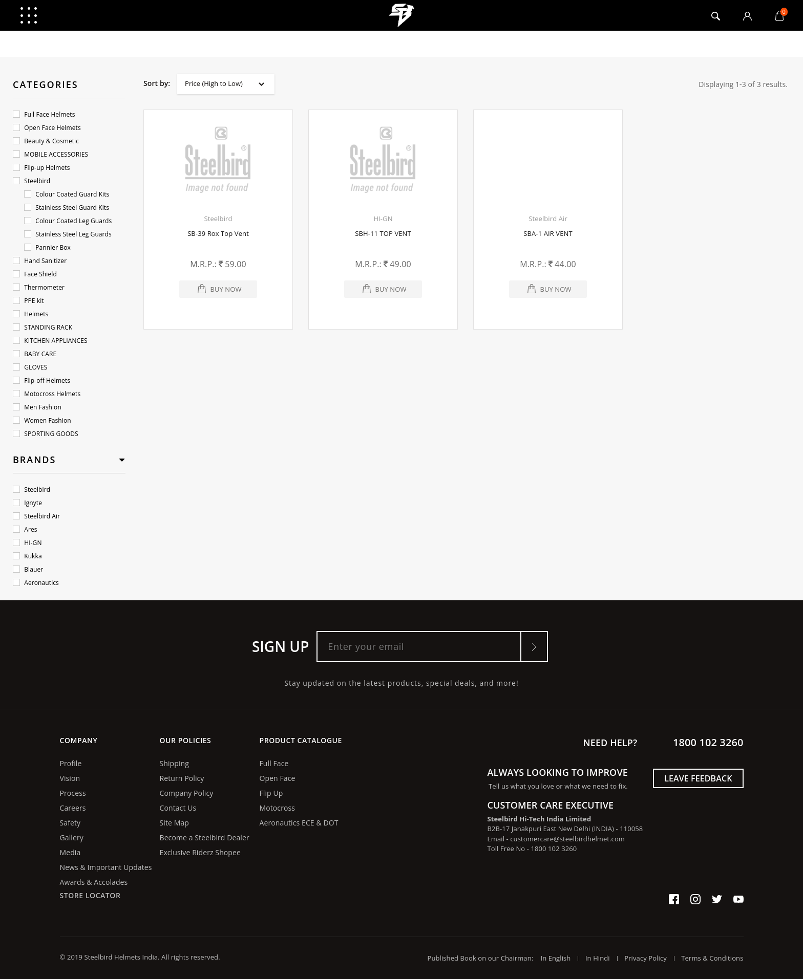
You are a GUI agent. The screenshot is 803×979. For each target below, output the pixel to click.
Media (70, 852)
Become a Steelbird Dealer (204, 837)
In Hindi (597, 958)
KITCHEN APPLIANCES (50, 340)
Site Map (174, 823)
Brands (34, 459)
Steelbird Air (36, 516)
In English (555, 958)
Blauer (28, 569)
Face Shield (35, 274)
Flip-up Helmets (41, 167)
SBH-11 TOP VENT (383, 233)
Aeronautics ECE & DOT (299, 823)
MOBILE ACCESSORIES (50, 154)
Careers (73, 808)
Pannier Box (47, 247)
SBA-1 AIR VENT (547, 233)
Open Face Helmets (47, 127)
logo (402, 15)
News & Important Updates (106, 867)
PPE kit (28, 300)
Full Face (274, 763)
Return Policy (182, 778)
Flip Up (271, 793)
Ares (25, 529)
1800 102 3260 (708, 742)
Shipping (174, 763)
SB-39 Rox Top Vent (218, 233)
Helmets (30, 314)
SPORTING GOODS (45, 433)
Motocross (277, 808)
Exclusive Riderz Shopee (200, 852)
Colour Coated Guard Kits (66, 194)
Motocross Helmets (46, 393)
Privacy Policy (645, 958)
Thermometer (39, 287)
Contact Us (178, 808)
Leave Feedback (698, 778)
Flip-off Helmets (41, 380)
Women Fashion (42, 420)
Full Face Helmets (44, 114)
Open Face (277, 778)
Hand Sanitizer (40, 260)
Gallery (71, 837)
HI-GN (27, 542)
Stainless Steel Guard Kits (66, 207)
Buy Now (225, 289)
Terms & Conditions (712, 958)
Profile (71, 763)
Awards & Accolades (94, 882)
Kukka (27, 556)
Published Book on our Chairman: (483, 958)
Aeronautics (36, 582)
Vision (70, 778)
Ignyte (27, 502)
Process (73, 793)
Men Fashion (37, 407)
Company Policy (187, 793)
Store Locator (90, 895)
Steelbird (31, 181)
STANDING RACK (42, 327)
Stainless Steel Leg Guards (68, 234)
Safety (70, 823)
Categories (45, 84)
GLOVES (30, 367)
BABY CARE (34, 354)
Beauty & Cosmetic (46, 141)
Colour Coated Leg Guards (68, 220)
